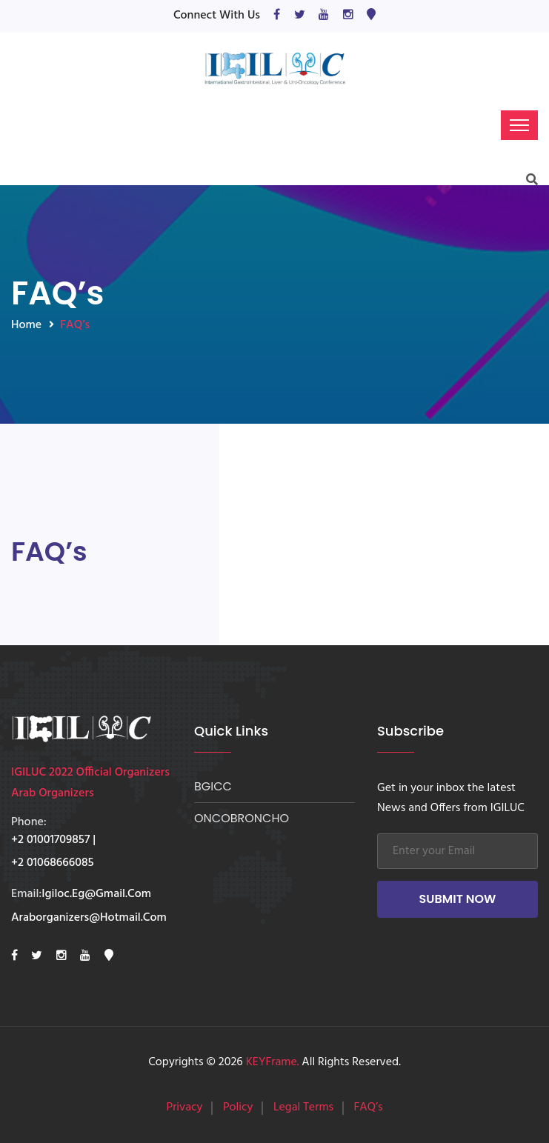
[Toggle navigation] (519, 125)
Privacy (184, 1107)
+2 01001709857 (50, 841)
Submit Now (457, 898)
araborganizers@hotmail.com (89, 918)
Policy (238, 1107)
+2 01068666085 (52, 864)
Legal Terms (303, 1107)
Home (26, 325)
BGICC (213, 786)
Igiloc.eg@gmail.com (96, 895)
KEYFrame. (272, 1062)
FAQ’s (368, 1107)
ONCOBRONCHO (241, 818)
